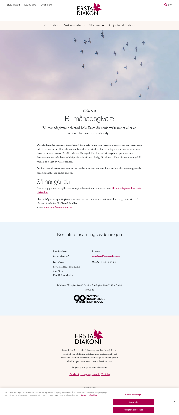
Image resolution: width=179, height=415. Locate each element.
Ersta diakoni (13, 4)
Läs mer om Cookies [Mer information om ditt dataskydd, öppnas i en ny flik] (88, 396)
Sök (168, 4)
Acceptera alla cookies (133, 410)
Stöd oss (96, 25)
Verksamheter (74, 25)
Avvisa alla (133, 403)
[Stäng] (174, 402)
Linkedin (96, 374)
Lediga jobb (30, 4)
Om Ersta (52, 25)
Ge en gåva (46, 4)
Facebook (74, 374)
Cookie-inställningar (133, 395)
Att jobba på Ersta (122, 25)
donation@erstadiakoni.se (58, 208)
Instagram (86, 374)
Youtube (105, 374)
